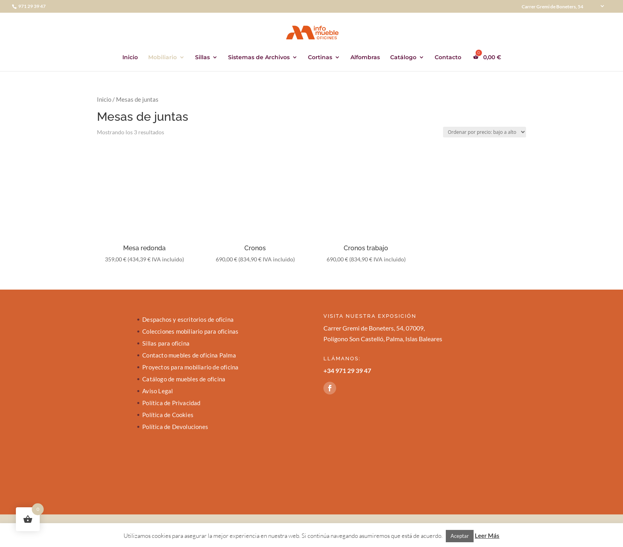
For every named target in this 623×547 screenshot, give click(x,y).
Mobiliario (162, 57)
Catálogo (403, 57)
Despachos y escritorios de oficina (188, 320)
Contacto (448, 57)
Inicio (130, 57)
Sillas (202, 57)
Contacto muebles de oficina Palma (189, 355)
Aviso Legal (157, 391)
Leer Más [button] (487, 535)
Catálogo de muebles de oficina (183, 379)
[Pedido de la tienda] (484, 132)
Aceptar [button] (460, 536)
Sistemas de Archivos (259, 57)
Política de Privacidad (171, 403)
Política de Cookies (167, 415)
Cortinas (320, 57)
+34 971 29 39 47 (347, 370)
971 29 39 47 (31, 6)
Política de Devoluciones (175, 427)
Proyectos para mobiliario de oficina (190, 367)
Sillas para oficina (166, 343)
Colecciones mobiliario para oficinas (190, 332)
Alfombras (365, 57)
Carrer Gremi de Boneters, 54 (552, 7)
